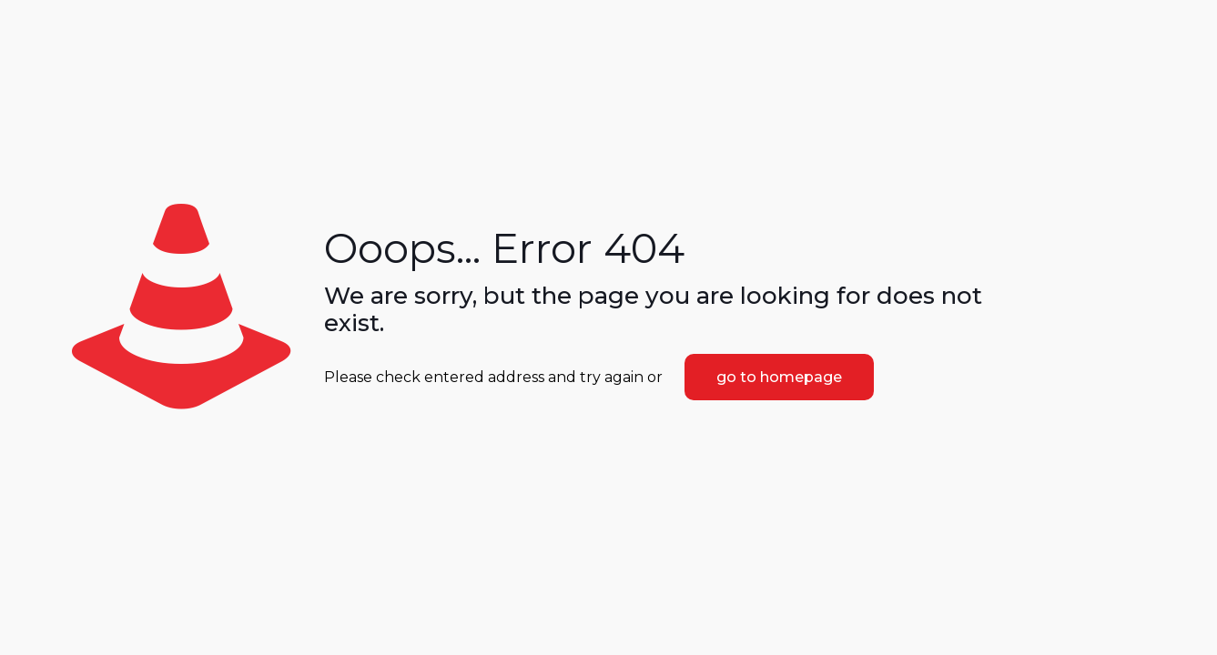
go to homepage (779, 377)
